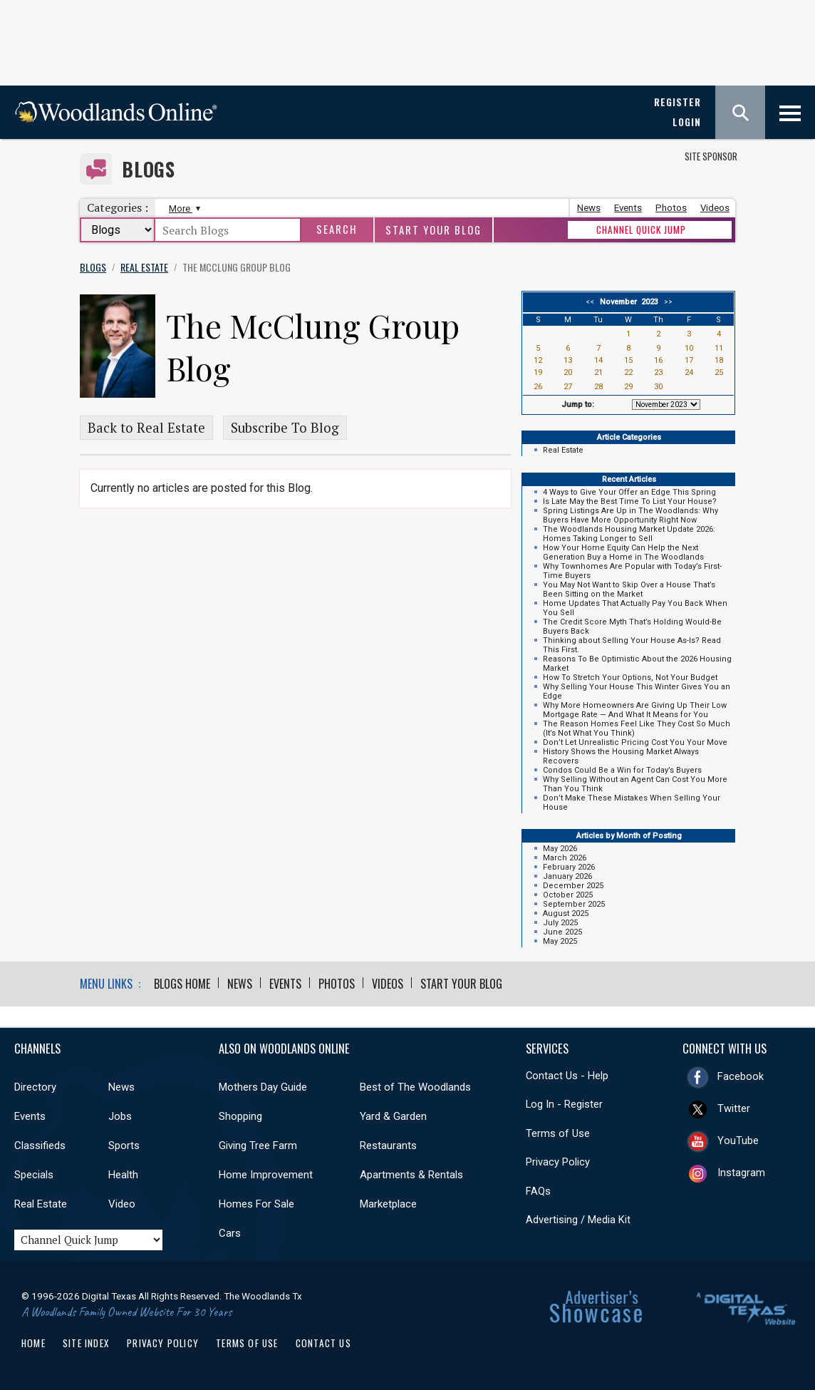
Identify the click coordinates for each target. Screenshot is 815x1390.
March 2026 (564, 858)
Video (121, 1204)
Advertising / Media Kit (578, 1219)
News (589, 207)
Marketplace (388, 1204)
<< (592, 302)
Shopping (240, 1116)
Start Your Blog (433, 229)
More (183, 208)
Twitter (733, 1108)
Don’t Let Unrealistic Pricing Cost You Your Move (635, 742)
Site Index (86, 1343)
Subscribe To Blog (285, 427)
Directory (35, 1087)
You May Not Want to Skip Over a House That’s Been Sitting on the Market (629, 589)
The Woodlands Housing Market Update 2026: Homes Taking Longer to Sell (629, 534)
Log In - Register (564, 1104)
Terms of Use (558, 1133)
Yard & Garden (393, 1116)
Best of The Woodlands (415, 1087)
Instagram (741, 1172)
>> (666, 302)
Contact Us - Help (567, 1075)
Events (628, 207)
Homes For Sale (256, 1204)
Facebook (740, 1076)
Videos (715, 207)
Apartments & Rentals (411, 1174)
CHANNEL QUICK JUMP (641, 229)
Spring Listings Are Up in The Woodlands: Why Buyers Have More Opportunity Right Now (630, 515)
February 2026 (569, 867)
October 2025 (568, 895)
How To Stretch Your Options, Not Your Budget (630, 677)
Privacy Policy (558, 1161)
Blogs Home (182, 983)
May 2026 (560, 848)
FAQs (538, 1191)
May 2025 (560, 941)
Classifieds (40, 1145)
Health (123, 1174)
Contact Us (323, 1343)
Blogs (148, 169)
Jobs (120, 1116)
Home (33, 1343)
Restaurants (388, 1145)
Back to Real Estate (146, 427)
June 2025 (562, 932)
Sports (124, 1145)
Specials (33, 1174)
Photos (671, 207)
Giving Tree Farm (258, 1145)
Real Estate (563, 450)
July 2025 (560, 922)
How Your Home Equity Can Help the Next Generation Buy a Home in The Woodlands (623, 552)
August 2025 (565, 913)
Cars (230, 1233)
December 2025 (573, 885)
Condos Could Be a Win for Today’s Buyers (622, 770)
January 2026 (567, 876)
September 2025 (574, 904)
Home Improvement (266, 1174)
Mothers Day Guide (263, 1087)
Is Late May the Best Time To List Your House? (630, 501)
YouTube (738, 1140)
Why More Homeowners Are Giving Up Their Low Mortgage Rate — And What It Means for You (635, 710)
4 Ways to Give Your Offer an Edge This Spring (629, 492)
